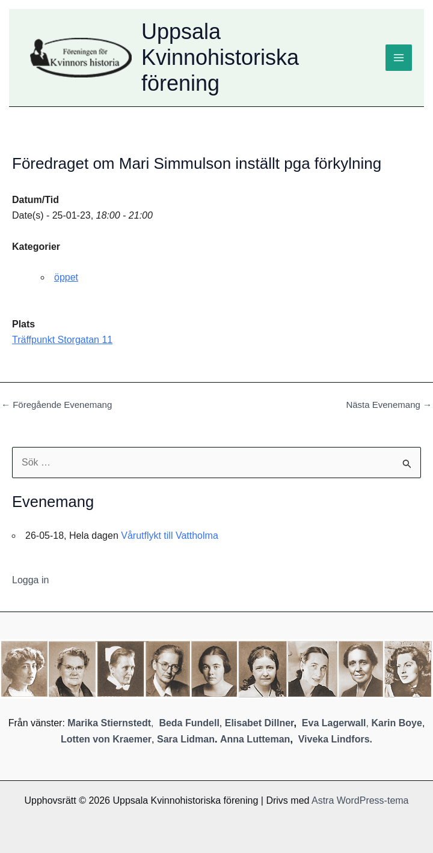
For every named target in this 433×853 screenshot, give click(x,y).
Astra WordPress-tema (360, 800)
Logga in (30, 580)
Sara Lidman (186, 739)
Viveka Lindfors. (335, 739)
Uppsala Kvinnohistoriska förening (220, 57)
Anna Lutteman (255, 739)
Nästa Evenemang (389, 404)
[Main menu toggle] (398, 57)
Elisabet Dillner (259, 723)
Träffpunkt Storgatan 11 (62, 340)
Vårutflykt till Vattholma (169, 535)
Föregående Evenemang (56, 404)
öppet (66, 277)
